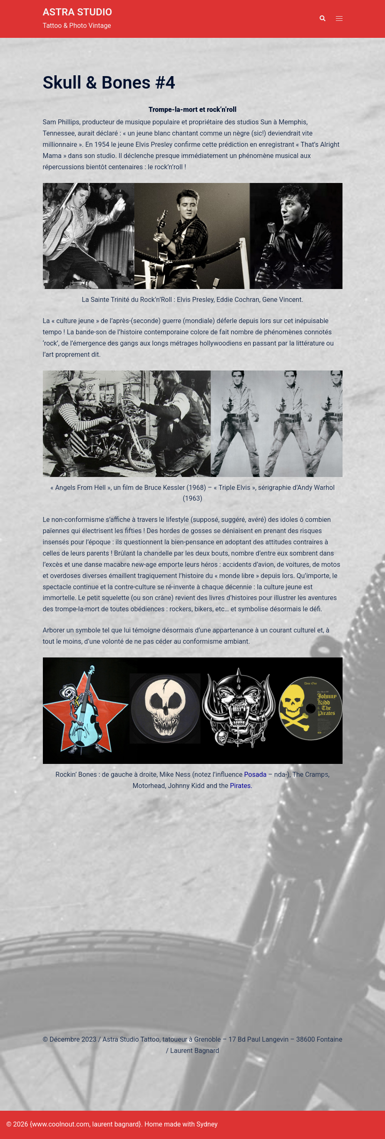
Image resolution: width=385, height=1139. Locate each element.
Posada (255, 774)
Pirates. (241, 786)
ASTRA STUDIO (77, 12)
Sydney (207, 1124)
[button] (322, 18)
